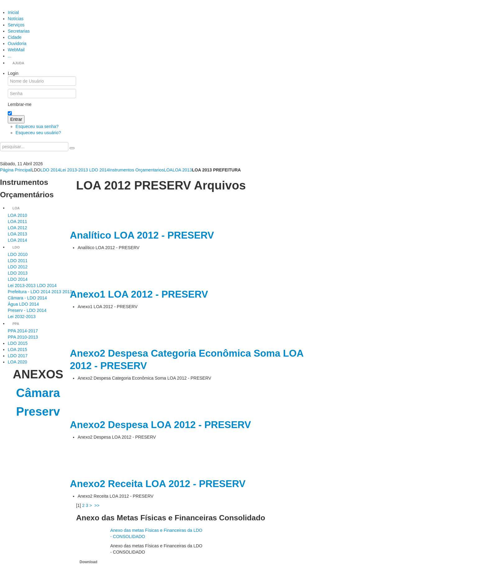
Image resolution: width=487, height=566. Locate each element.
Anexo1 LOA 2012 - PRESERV (139, 294)
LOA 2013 (182, 169)
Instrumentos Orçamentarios (136, 169)
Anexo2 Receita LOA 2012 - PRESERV (157, 483)
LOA (168, 169)
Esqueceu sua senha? (37, 126)
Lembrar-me (19, 104)
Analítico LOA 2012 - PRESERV (142, 235)
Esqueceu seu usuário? (38, 132)
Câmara (38, 392)
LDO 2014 (50, 169)
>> (97, 505)
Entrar (16, 119)
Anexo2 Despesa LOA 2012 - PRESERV (160, 424)
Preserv (38, 411)
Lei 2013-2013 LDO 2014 (84, 169)
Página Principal (15, 169)
